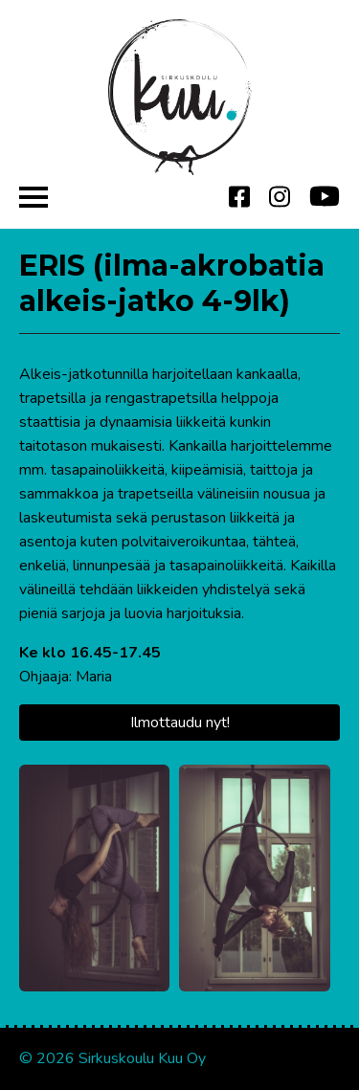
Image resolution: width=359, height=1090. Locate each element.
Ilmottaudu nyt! (180, 722)
